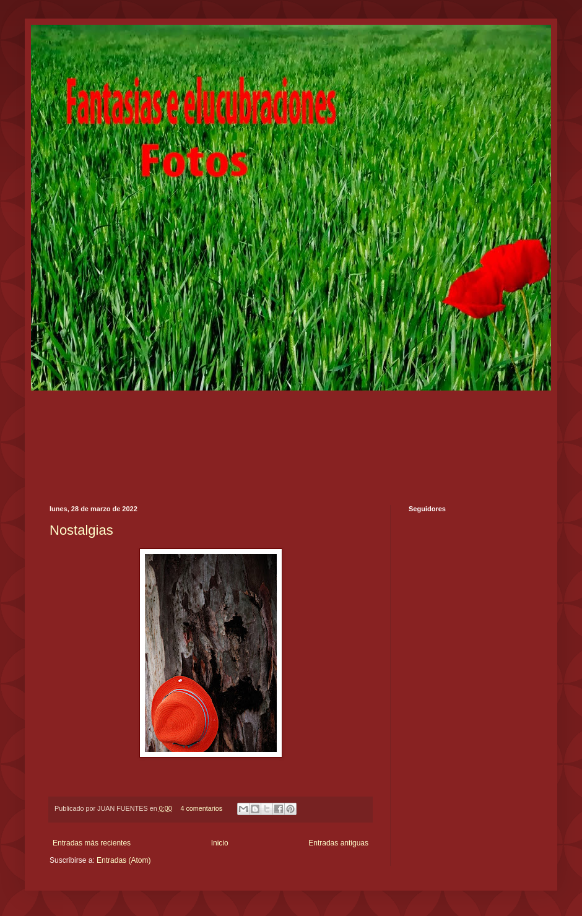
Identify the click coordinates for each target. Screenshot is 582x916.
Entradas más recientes (92, 843)
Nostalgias (81, 530)
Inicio (219, 843)
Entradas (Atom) (123, 860)
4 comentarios (201, 808)
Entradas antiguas (338, 843)
